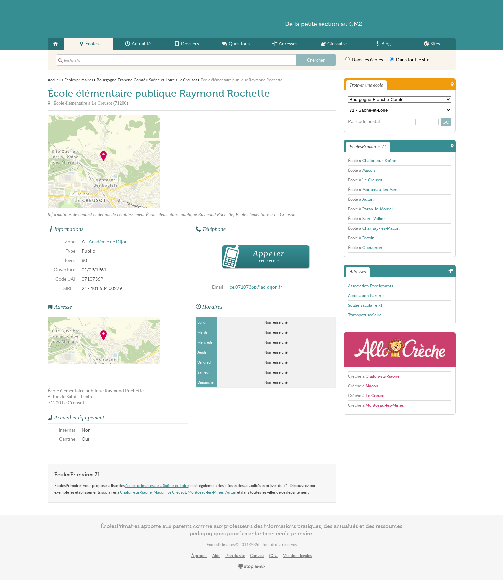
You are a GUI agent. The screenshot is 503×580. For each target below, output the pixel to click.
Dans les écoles (364, 59)
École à (372, 160)
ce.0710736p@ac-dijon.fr (256, 287)
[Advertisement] (220, 161)
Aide (216, 555)
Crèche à (374, 376)
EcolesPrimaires (112, 19)
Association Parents (366, 295)
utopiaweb (251, 566)
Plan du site (235, 555)
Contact (257, 555)
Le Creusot (176, 492)
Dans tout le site (409, 59)
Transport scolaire (365, 315)
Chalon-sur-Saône (136, 492)
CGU (273, 555)
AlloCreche (400, 349)
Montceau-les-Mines (206, 492)
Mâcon (159, 492)
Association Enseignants (370, 286)
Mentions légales (297, 555)
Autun (230, 492)
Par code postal (364, 121)
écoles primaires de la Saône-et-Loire (157, 485)
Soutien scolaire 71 (365, 305)
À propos (199, 555)
